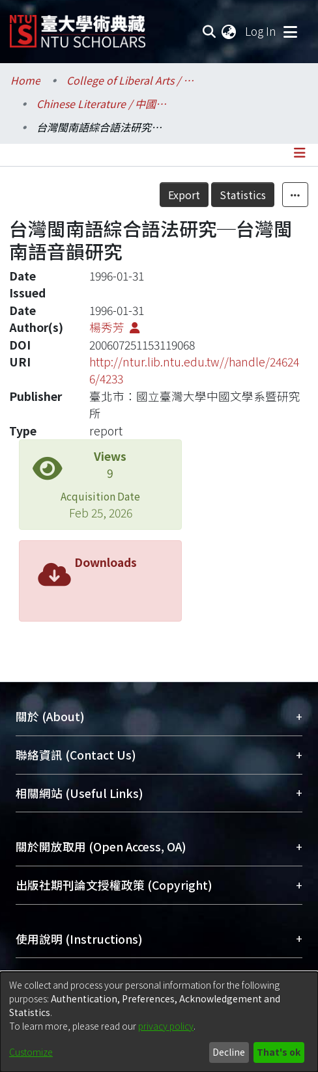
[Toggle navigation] (290, 31)
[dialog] (159, 1022)
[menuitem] (229, 31)
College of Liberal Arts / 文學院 (131, 80)
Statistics (243, 194)
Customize (31, 1051)
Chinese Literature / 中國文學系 (101, 103)
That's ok (278, 1051)
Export (184, 194)
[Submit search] (209, 31)
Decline (228, 1051)
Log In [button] (261, 31)
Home (25, 80)
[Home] (77, 26)
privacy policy (166, 1025)
